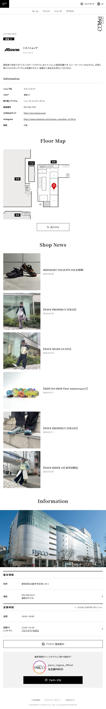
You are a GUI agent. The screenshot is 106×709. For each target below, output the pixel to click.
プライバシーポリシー (53, 700)
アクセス (70, 11)
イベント (46, 11)
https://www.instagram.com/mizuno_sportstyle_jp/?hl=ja (50, 119)
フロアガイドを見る (30, 630)
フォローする (55, 680)
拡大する (54, 227)
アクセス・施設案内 (55, 644)
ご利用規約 (35, 700)
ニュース (58, 11)
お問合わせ (70, 700)
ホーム (35, 11)
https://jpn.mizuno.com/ (35, 113)
